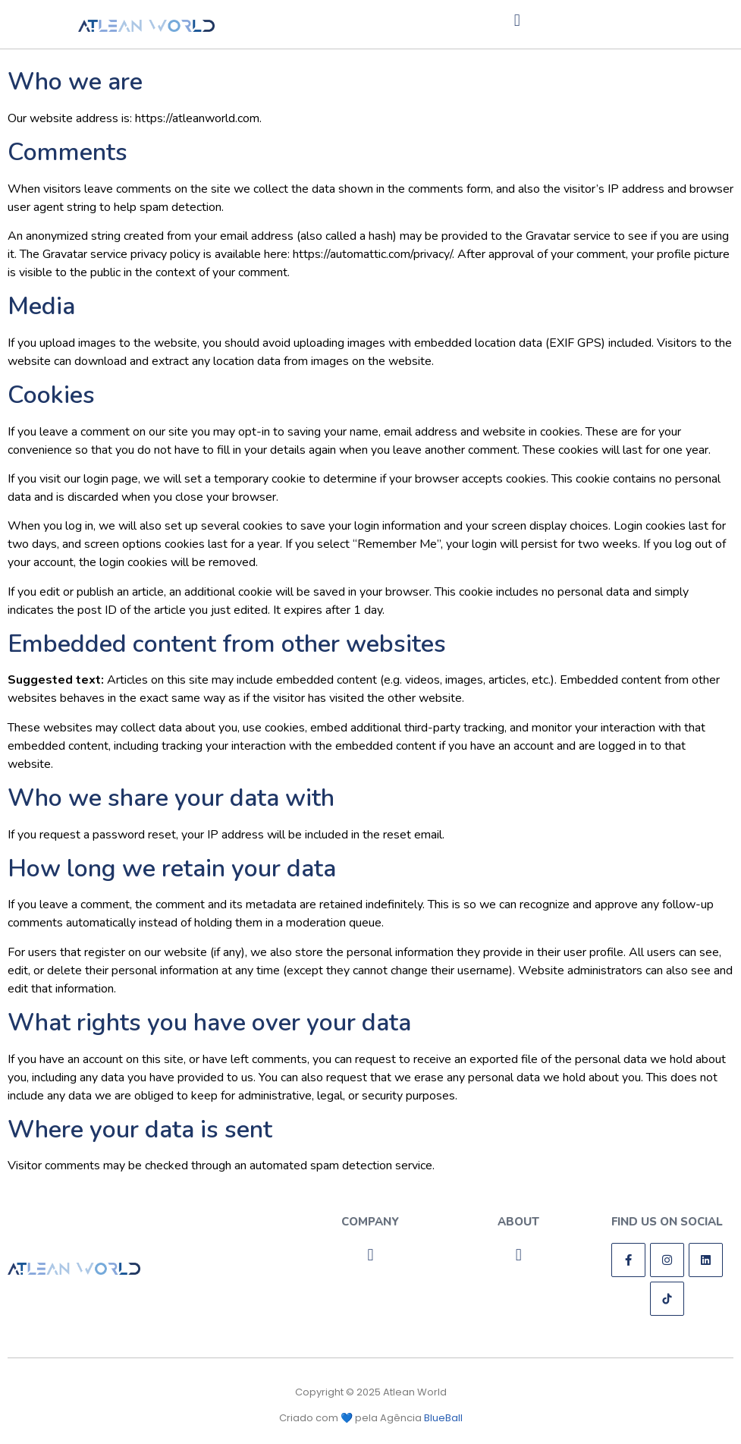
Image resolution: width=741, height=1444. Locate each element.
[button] (517, 20)
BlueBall (443, 1418)
